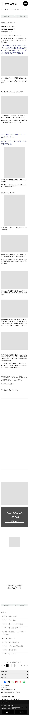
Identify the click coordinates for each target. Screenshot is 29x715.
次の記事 (22, 16)
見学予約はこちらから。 (8, 384)
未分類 (3, 31)
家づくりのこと (10, 31)
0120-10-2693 (8, 692)
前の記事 (6, 16)
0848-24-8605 (16, 692)
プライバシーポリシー (16, 707)
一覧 (14, 16)
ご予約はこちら (15, 521)
